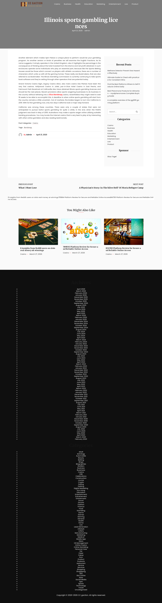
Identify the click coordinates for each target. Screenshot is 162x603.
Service (81, 565)
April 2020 (81, 435)
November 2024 (81, 324)
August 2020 (81, 427)
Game (81, 513)
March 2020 (81, 437)
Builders (81, 466)
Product (135, 4)
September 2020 (81, 425)
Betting (81, 460)
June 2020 (81, 431)
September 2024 (81, 328)
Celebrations (81, 476)
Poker (81, 553)
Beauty (81, 458)
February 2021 (81, 415)
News (81, 541)
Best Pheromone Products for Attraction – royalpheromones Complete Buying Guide (123, 93)
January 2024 (81, 344)
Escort (80, 500)
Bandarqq (28, 128)
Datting (81, 486)
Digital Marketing (81, 488)
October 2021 (81, 399)
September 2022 (81, 376)
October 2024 (81, 326)
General (81, 519)
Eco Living (81, 490)
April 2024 (81, 338)
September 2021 (81, 401)
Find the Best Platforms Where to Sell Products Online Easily (123, 85)
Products (81, 561)
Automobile (81, 456)
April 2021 (81, 411)
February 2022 (81, 390)
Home (81, 523)
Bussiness (81, 470)
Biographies (81, 464)
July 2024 (81, 332)
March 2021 (81, 413)
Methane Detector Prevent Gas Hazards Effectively (123, 71)
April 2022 (81, 386)
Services (81, 567)
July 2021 (81, 405)
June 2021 (81, 407)
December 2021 (81, 394)
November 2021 (81, 397)
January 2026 (81, 295)
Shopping (81, 569)
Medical (81, 537)
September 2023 (81, 352)
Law (126, 4)
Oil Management (81, 543)
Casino (57, 4)
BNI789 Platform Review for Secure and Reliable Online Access (123, 249)
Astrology (81, 454)
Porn (81, 557)
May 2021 (81, 409)
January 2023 (81, 368)
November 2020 (81, 421)
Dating (81, 484)
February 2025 (81, 317)
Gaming (81, 517)
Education (88, 4)
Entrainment (81, 498)
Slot (81, 573)
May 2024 (81, 336)
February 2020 (81, 439)
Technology (81, 586)
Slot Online (80, 576)
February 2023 (81, 366)
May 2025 (81, 311)
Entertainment (115, 4)
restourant (81, 563)
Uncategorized (81, 590)
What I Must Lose (28, 188)
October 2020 (81, 423)
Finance (81, 507)
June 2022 (81, 382)
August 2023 (81, 354)
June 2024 (81, 334)
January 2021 (81, 417)
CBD (81, 474)
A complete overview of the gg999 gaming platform (123, 101)
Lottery (81, 531)
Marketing (101, 4)
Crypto (81, 482)
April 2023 (81, 362)
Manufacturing (81, 533)
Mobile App (81, 539)
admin (87, 31)
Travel (80, 588)
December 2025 (81, 297)
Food (81, 509)
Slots (81, 578)
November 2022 (81, 372)
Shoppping (81, 571)
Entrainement (81, 496)
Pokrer (81, 555)
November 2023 (81, 348)
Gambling (81, 511)
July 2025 (81, 307)
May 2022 (81, 384)
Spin (81, 582)
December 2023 (81, 346)
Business (67, 4)
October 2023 (81, 350)
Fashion (81, 505)
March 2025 (81, 315)
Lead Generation (81, 527)
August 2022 (81, 378)
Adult (81, 452)
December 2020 (81, 419)
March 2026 (81, 291)
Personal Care (81, 549)
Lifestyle (81, 529)
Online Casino (81, 545)
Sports (81, 584)
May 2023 (81, 360)
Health (78, 4)
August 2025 (81, 305)
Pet (81, 551)
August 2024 (81, 330)
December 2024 (81, 321)
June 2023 (81, 358)
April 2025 (81, 313)
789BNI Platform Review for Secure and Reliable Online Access (80, 248)
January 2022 (81, 392)
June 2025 (81, 309)
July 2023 (81, 356)
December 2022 (81, 370)
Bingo (81, 462)
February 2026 (81, 293)
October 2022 (81, 374)
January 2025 (81, 319)
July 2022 (81, 380)
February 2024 (81, 342)
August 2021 (81, 403)
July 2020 (81, 429)
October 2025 (81, 301)
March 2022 (81, 388)
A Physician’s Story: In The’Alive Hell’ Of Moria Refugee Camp (111, 188)
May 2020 (81, 433)
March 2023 (81, 364)
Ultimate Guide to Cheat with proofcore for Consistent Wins (123, 78)
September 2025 (81, 303)
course (81, 480)
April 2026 (81, 289)
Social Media (81, 580)
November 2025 (81, 299)
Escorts (81, 503)
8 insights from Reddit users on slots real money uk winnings (37, 249)
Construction (81, 478)
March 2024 (81, 340)
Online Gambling (81, 547)
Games (81, 515)
